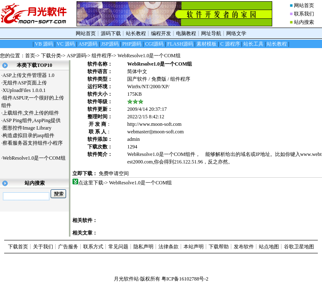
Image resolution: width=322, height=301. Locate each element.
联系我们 (304, 14)
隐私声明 (143, 247)
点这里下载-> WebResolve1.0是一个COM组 (125, 183)
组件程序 (102, 56)
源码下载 (111, 33)
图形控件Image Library (30, 128)
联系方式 (93, 247)
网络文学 (236, 33)
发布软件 (244, 247)
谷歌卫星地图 (299, 247)
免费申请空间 (114, 173)
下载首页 (18, 247)
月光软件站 (126, 279)
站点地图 (269, 247)
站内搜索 (304, 22)
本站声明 (194, 247)
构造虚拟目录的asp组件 (32, 135)
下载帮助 (219, 247)
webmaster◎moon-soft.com (155, 132)
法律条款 (168, 247)
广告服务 (68, 247)
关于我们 (43, 247)
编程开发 (161, 33)
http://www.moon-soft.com (154, 124)
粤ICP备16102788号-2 (185, 279)
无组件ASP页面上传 (28, 83)
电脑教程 (186, 33)
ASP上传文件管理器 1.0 (28, 75)
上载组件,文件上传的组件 (34, 113)
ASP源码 (76, 56)
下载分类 (51, 56)
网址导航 (211, 33)
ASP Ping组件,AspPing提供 (35, 120)
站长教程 (136, 33)
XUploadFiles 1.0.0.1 (24, 90)
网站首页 (304, 5)
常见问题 (118, 247)
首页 (30, 56)
